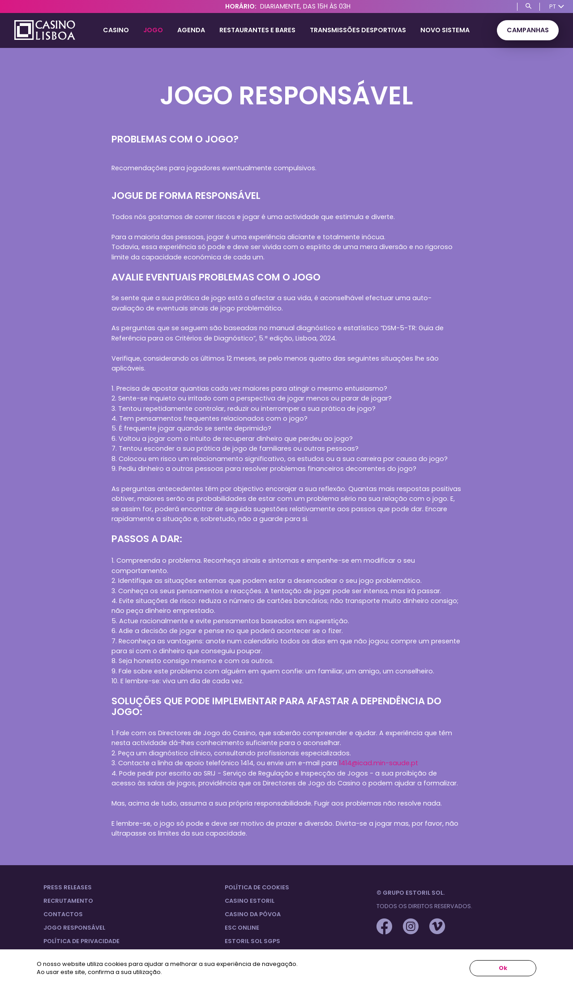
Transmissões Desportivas (358, 30)
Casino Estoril (249, 901)
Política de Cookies (257, 887)
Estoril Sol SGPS (252, 941)
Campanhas (528, 30)
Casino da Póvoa (253, 914)
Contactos (63, 914)
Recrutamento (68, 901)
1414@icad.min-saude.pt (378, 763)
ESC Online (242, 927)
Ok (503, 968)
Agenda (191, 30)
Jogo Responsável (74, 927)
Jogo (153, 30)
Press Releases (67, 887)
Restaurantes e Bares (257, 30)
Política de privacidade (81, 941)
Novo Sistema (445, 30)
